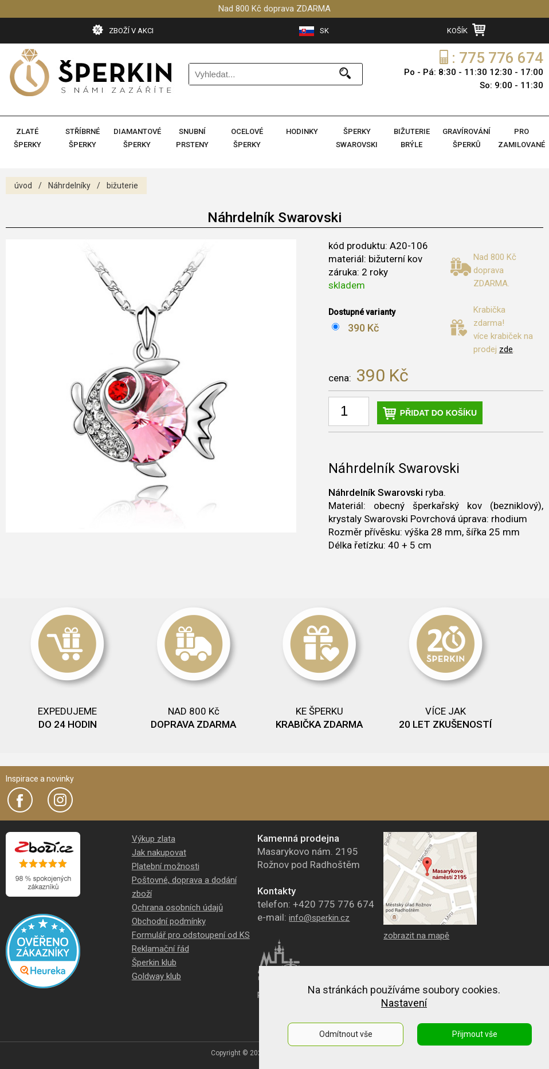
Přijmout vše (474, 1034)
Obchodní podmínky (169, 921)
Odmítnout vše (345, 1034)
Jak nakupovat (159, 852)
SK (314, 31)
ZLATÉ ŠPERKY (27, 138)
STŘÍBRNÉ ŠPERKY (82, 138)
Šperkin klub (154, 962)
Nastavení (404, 1003)
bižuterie (122, 185)
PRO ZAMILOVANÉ (521, 138)
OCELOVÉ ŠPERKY (247, 138)
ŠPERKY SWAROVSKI (357, 138)
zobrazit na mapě (416, 935)
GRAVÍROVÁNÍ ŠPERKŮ (466, 138)
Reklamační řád (160, 949)
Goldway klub (156, 976)
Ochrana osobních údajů (177, 907)
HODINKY (302, 131)
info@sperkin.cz (319, 918)
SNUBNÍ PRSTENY (192, 138)
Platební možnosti (165, 866)
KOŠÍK (466, 29)
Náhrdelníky (69, 185)
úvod (23, 185)
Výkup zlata (153, 839)
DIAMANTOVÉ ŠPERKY (137, 138)
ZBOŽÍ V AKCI (123, 29)
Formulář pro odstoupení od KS (191, 935)
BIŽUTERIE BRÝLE (412, 138)
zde (506, 349)
